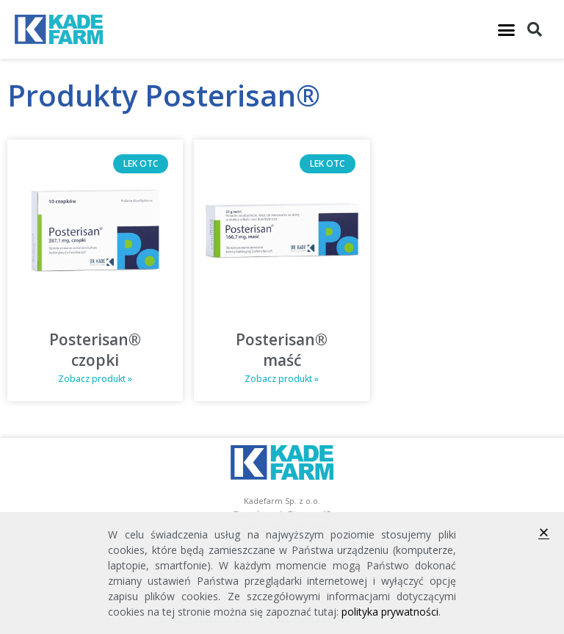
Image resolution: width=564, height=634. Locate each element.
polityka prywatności (389, 612)
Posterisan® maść (282, 349)
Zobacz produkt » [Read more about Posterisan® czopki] (95, 378)
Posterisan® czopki (95, 349)
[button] (506, 29)
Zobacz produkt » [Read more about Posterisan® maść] (282, 378)
